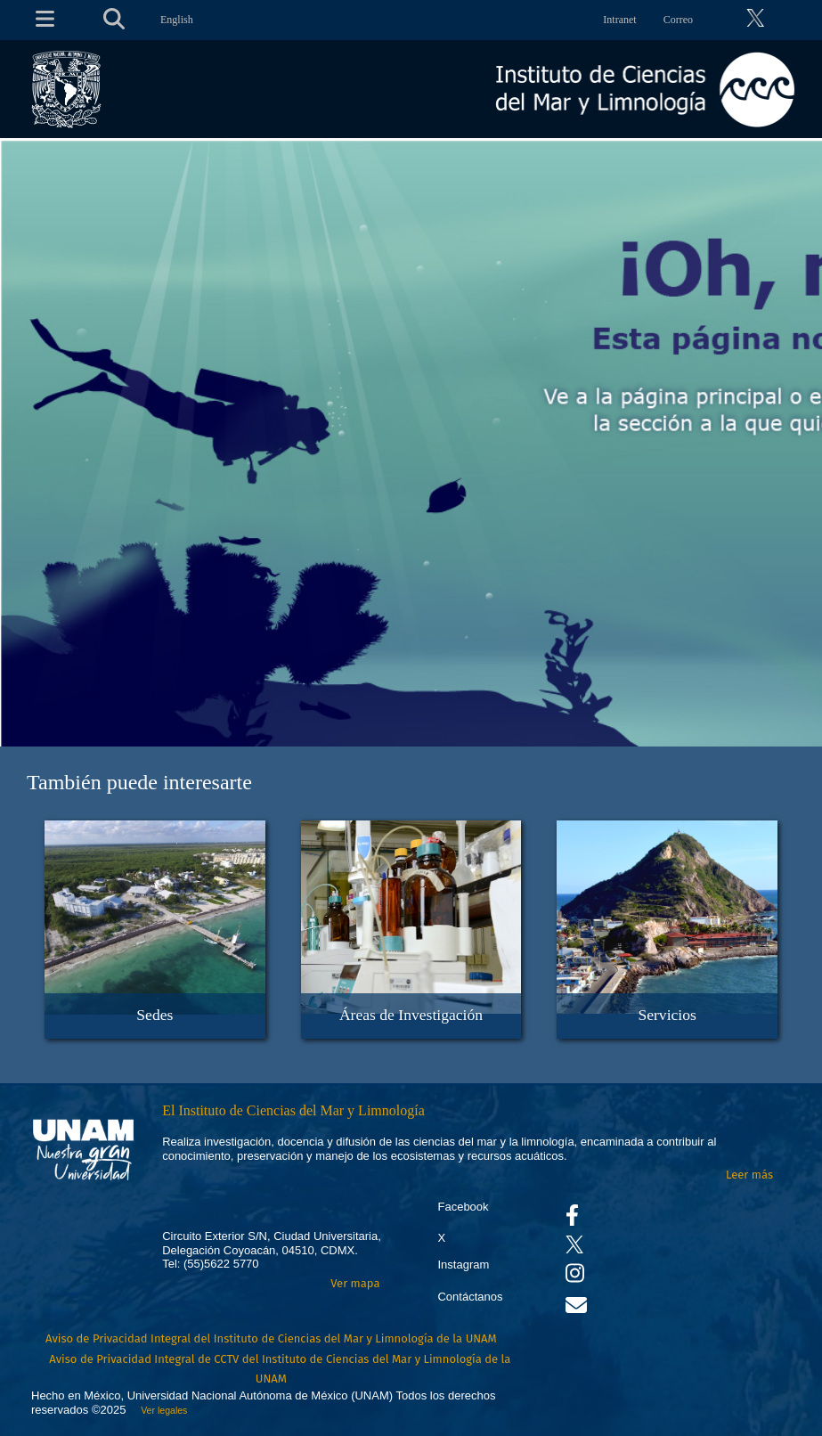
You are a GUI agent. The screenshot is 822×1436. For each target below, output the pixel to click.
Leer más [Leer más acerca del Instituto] (749, 1174)
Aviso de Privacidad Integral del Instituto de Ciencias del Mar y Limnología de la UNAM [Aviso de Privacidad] (271, 1338)
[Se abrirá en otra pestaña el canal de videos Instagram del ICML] (575, 1277)
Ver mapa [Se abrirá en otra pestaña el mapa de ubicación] (354, 1283)
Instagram (463, 1264)
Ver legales (161, 1410)
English (176, 19)
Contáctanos (469, 1296)
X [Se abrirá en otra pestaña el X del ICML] (441, 1237)
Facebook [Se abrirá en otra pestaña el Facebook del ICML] (462, 1206)
